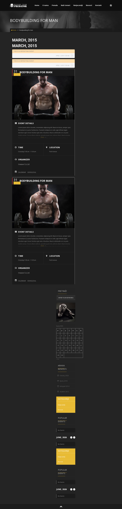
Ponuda (55, 5)
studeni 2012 (64, 392)
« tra (57, 359)
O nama (45, 5)
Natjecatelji (78, 5)
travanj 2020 (64, 375)
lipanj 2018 (63, 381)
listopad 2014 (64, 386)
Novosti (89, 5)
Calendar (22, 172)
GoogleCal (31, 172)
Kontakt (98, 5)
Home (37, 5)
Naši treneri (65, 5)
